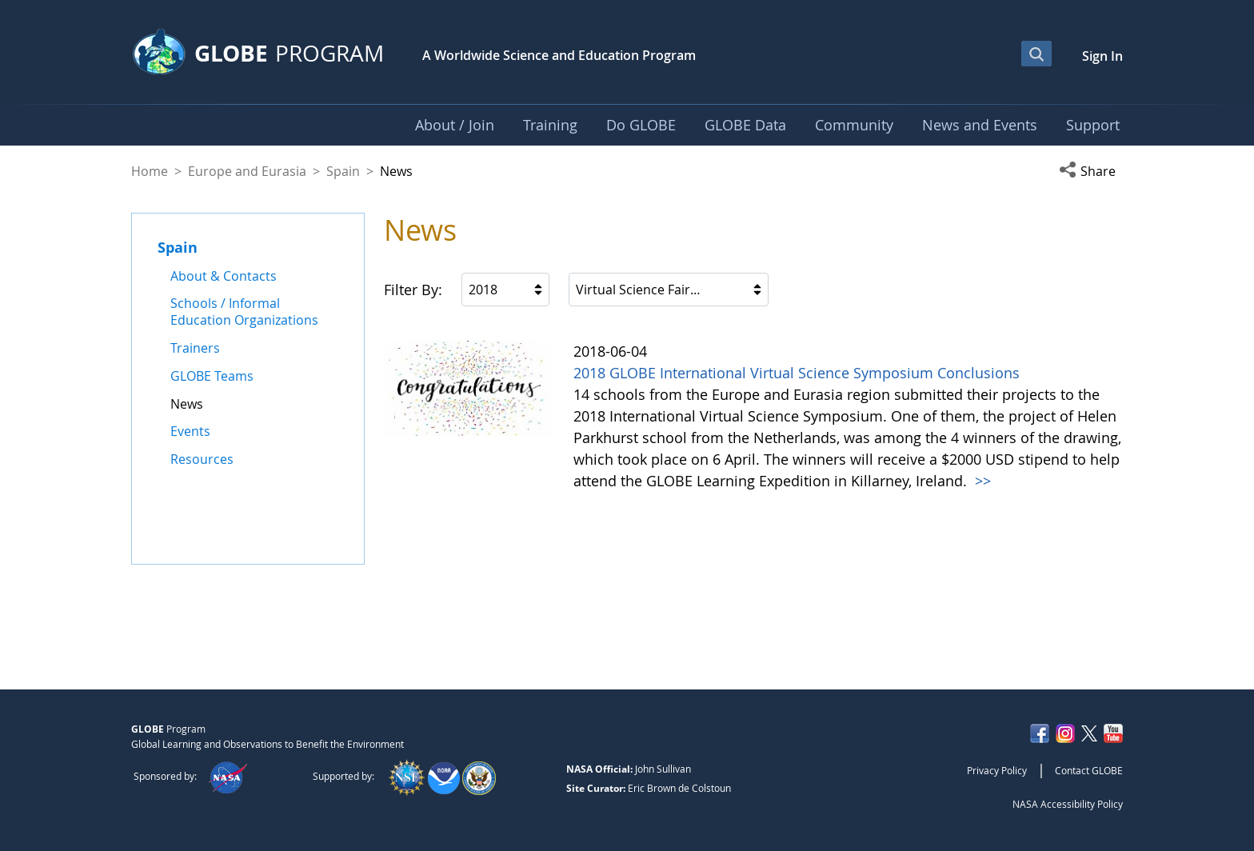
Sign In (1102, 56)
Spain (343, 171)
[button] (1091, 171)
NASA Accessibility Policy (1067, 803)
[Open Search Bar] (1036, 53)
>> (981, 480)
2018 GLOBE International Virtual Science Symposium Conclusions (796, 372)
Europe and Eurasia (247, 171)
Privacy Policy (997, 770)
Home (149, 171)
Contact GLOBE (1089, 770)
